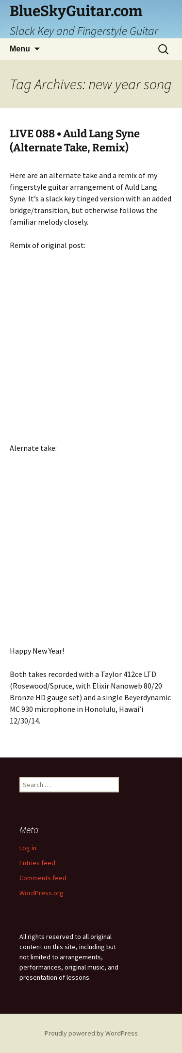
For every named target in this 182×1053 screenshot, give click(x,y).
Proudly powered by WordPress (91, 1033)
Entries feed (37, 862)
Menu (20, 49)
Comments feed (42, 877)
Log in (27, 847)
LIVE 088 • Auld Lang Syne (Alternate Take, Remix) (75, 140)
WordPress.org (41, 892)
